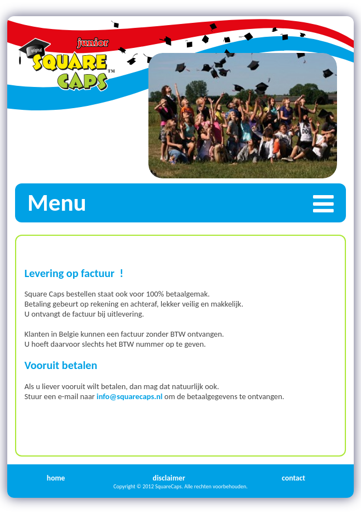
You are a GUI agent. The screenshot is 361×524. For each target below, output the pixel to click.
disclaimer (169, 478)
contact (293, 478)
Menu (186, 202)
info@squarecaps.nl (129, 396)
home (56, 478)
